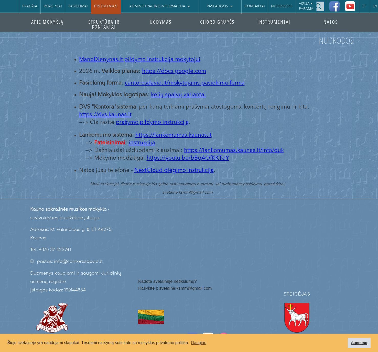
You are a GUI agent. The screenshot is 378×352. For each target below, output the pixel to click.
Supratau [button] (359, 343)
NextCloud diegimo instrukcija (174, 170)
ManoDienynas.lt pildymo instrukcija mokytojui (139, 59)
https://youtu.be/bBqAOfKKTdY (188, 158)
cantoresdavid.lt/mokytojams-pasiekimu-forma (185, 83)
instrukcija (142, 143)
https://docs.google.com (174, 71)
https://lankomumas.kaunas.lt (173, 135)
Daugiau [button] (199, 343)
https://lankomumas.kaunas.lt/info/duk (234, 150)
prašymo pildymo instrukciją (152, 122)
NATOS (330, 22)
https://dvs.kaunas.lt (105, 115)
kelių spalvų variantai (178, 95)
